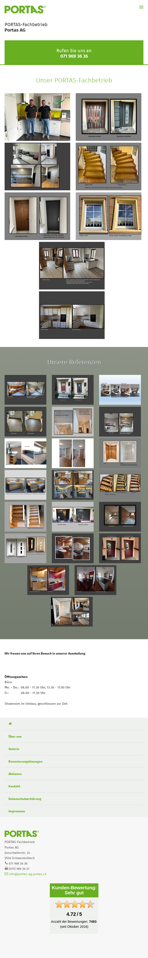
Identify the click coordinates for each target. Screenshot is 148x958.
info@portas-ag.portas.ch (26, 874)
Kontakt (14, 786)
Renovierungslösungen (25, 761)
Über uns (15, 736)
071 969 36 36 (74, 56)
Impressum (16, 811)
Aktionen (15, 774)
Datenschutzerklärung (24, 799)
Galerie (13, 749)
